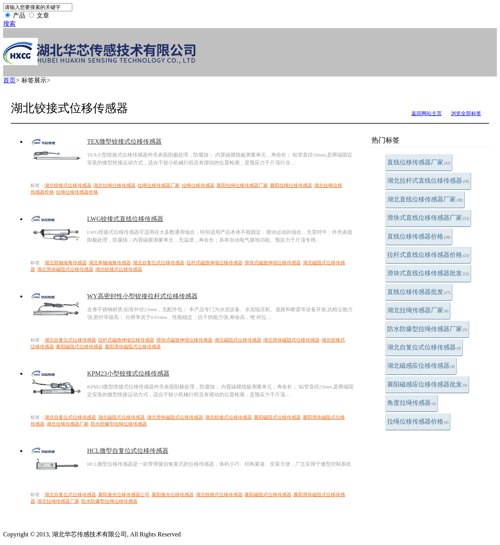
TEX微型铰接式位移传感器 (124, 141)
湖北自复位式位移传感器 (424, 347)
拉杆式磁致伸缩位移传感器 (214, 262)
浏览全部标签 (466, 113)
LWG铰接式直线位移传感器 (125, 219)
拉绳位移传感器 (198, 185)
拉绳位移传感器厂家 (159, 185)
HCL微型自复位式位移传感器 (127, 450)
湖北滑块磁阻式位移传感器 (65, 269)
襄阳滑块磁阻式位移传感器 (133, 346)
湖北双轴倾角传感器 (66, 262)
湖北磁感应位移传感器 (421, 365)
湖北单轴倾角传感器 (110, 262)
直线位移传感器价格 (418, 236)
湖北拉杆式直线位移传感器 (428, 180)
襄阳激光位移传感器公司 (124, 494)
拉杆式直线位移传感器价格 (428, 254)
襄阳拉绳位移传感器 (291, 185)
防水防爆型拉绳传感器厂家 (427, 329)
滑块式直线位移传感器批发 (428, 273)
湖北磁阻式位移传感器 (237, 340)
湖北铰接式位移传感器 (68, 185)
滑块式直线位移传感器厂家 (428, 217)
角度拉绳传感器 (411, 402)
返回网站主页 (426, 113)
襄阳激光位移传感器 (173, 494)
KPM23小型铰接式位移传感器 (128, 373)
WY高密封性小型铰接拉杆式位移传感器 (142, 296)
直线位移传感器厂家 (418, 162)
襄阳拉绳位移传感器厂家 (242, 185)
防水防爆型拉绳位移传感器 (119, 424)
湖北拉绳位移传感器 (114, 185)
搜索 (9, 23)
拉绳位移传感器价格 (417, 421)
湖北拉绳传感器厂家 (417, 310)
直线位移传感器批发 (418, 292)
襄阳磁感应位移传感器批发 (427, 384)
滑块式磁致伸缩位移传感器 (273, 262)
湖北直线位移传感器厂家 (425, 199)
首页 (9, 80)
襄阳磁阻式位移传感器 (79, 346)
